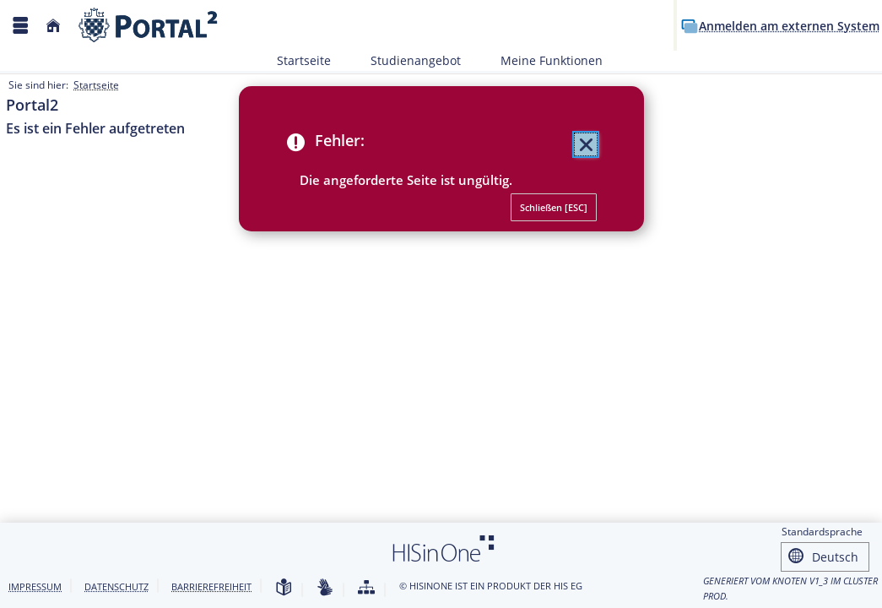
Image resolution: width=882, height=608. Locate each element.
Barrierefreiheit (211, 586)
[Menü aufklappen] (20, 26)
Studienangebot (406, 60)
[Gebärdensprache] (325, 588)
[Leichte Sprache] (284, 588)
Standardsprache (822, 534)
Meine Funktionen (542, 60)
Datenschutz (116, 586)
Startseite (304, 60)
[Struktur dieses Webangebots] (366, 588)
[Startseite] (53, 26)
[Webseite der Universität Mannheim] (148, 25)
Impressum (35, 586)
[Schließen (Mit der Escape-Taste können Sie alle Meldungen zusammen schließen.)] (586, 144)
